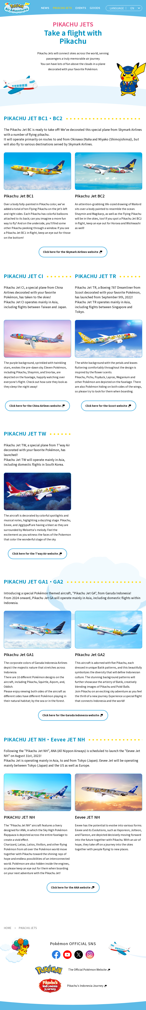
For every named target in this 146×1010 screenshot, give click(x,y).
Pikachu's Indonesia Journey (85, 985)
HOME (7, 928)
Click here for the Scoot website (106, 406)
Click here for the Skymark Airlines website (70, 252)
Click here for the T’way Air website (35, 553)
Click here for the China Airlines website (35, 406)
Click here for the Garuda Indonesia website (70, 715)
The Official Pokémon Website (87, 969)
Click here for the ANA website (70, 887)
